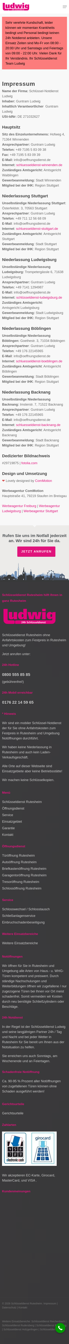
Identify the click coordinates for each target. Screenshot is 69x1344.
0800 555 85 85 (16, 674)
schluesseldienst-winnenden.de (39, 165)
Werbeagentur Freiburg (19, 506)
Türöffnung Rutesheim (18, 855)
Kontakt (7, 835)
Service (7, 815)
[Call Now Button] (60, 1328)
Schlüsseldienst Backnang (51, 1325)
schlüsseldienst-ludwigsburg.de (39, 297)
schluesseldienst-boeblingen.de (39, 361)
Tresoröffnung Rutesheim (20, 882)
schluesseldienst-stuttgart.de (37, 229)
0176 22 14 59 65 (17, 702)
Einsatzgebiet (12, 821)
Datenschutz (9, 1307)
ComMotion (43, 481)
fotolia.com (29, 463)
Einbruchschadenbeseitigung (23, 922)
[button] (65, 7)
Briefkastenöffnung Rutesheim (24, 869)
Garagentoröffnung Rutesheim (24, 875)
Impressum (49, 1303)
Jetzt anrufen (36, 551)
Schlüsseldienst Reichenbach (48, 1321)
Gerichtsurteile (12, 1113)
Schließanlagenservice (18, 916)
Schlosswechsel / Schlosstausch (26, 909)
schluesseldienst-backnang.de (38, 425)
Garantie (8, 828)
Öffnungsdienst (13, 808)
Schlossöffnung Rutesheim (21, 888)
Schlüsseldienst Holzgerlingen (20, 1329)
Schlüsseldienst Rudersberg (18, 1325)
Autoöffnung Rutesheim (19, 862)
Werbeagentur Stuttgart (41, 511)
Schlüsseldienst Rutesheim (22, 802)
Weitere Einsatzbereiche (20, 943)
